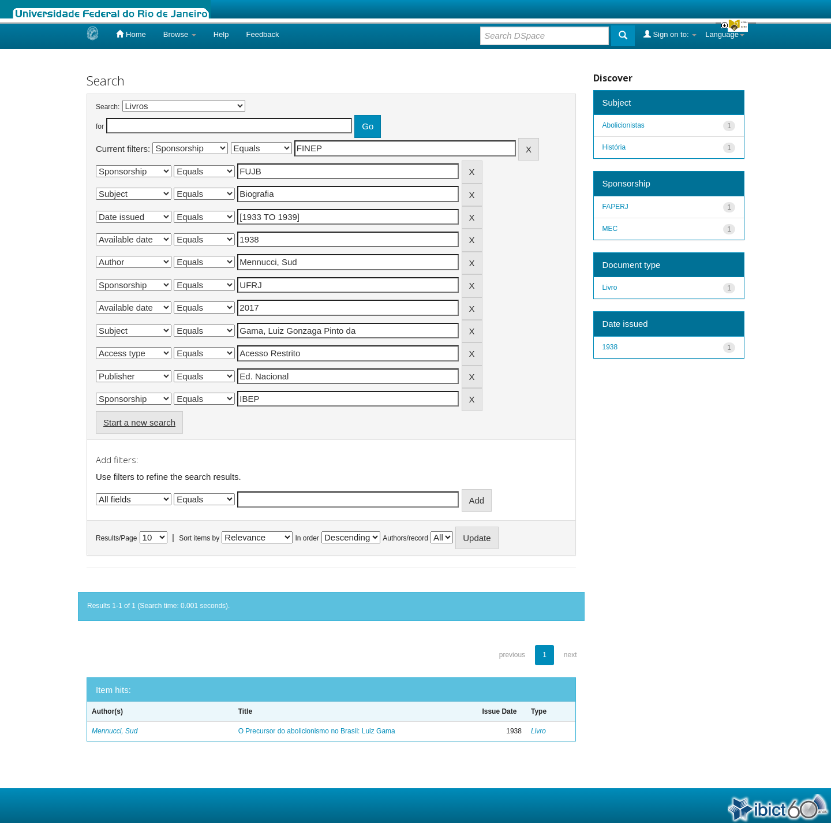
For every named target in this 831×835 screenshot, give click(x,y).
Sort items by (199, 538)
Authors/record (405, 538)
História (614, 147)
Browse (179, 34)
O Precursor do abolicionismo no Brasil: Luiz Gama (316, 731)
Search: (107, 107)
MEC (610, 229)
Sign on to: (670, 34)
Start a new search (139, 422)
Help (221, 34)
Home (130, 34)
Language (724, 34)
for (100, 126)
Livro (538, 731)
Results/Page (116, 538)
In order (307, 538)
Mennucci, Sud (114, 731)
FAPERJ (615, 207)
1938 (610, 347)
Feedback (262, 34)
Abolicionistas (623, 125)
